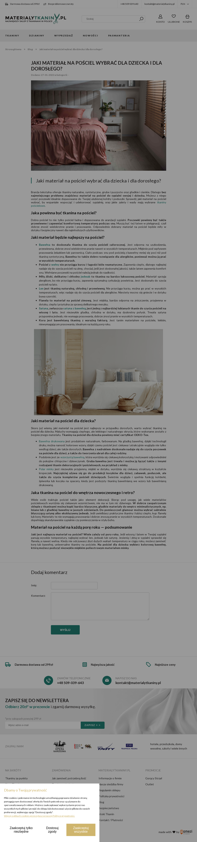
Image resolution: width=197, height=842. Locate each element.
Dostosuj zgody (52, 829)
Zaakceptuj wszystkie (81, 829)
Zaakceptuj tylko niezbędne (21, 829)
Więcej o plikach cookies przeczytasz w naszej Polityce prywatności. (39, 815)
